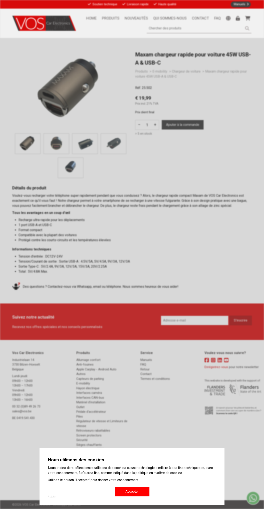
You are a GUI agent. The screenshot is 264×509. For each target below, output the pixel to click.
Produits (110, 18)
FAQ (217, 18)
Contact (200, 18)
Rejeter (52, 496)
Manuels (239, 4)
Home (91, 18)
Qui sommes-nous (170, 18)
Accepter (132, 491)
